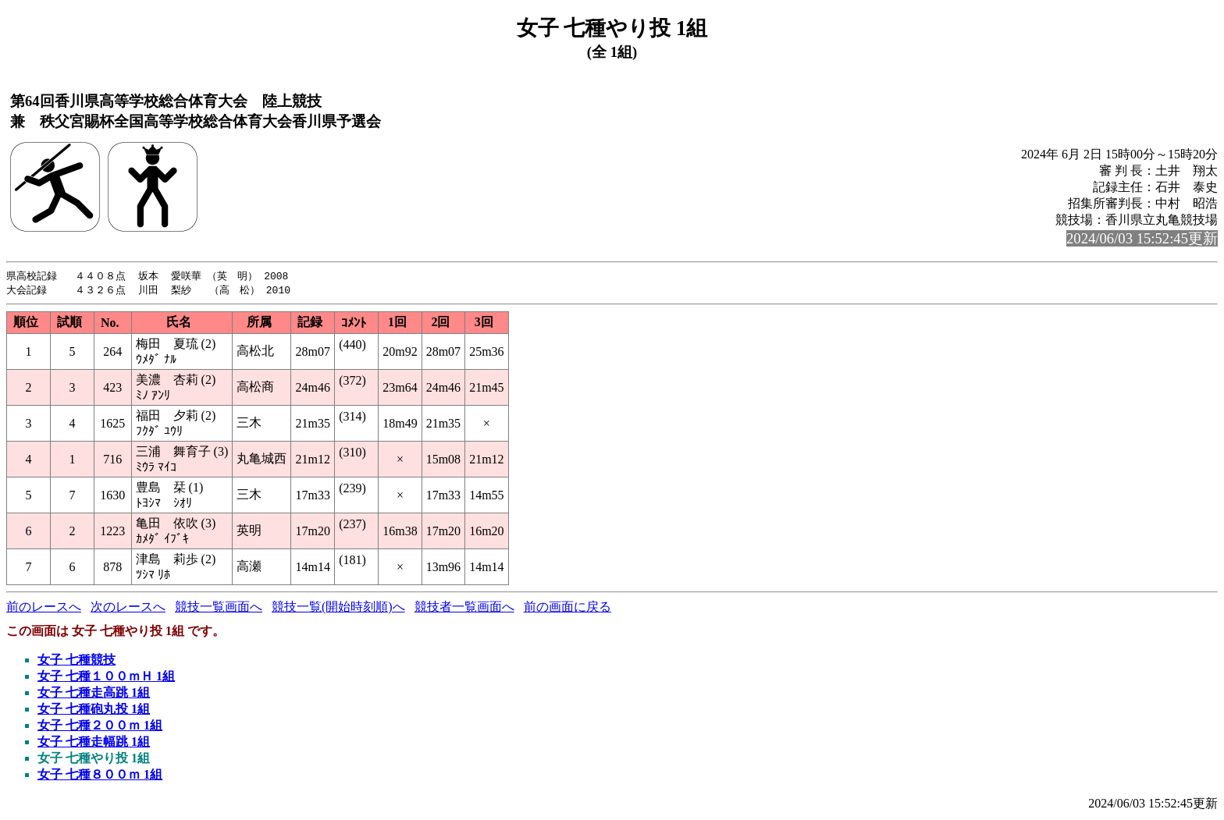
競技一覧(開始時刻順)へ (338, 608)
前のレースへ (43, 608)
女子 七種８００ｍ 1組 (99, 776)
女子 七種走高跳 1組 (93, 694)
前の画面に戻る (567, 608)
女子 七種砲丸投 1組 (93, 710)
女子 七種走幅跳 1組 (93, 743)
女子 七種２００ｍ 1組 (99, 726)
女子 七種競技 (76, 661)
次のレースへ (128, 608)
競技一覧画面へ (218, 608)
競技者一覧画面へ (464, 608)
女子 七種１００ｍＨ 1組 (106, 677)
